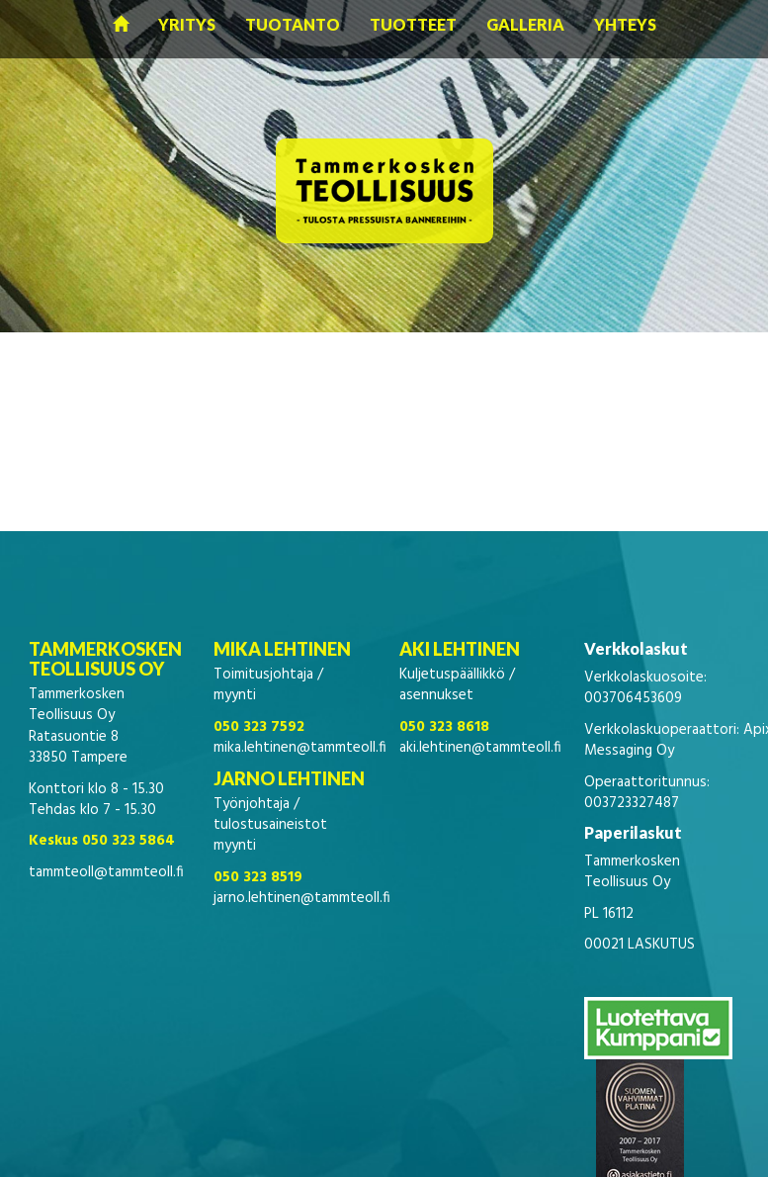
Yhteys (625, 24)
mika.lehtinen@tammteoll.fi (299, 748)
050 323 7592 (258, 727)
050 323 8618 (444, 727)
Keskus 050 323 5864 (102, 841)
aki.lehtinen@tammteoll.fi (480, 748)
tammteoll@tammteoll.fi (106, 872)
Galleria (525, 24)
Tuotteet (413, 24)
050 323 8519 (257, 877)
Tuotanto (292, 24)
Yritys (186, 24)
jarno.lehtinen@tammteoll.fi (301, 898)
